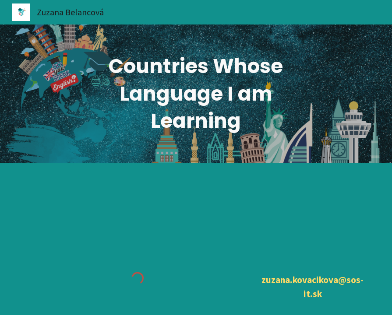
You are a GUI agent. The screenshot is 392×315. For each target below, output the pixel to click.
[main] (196, 93)
